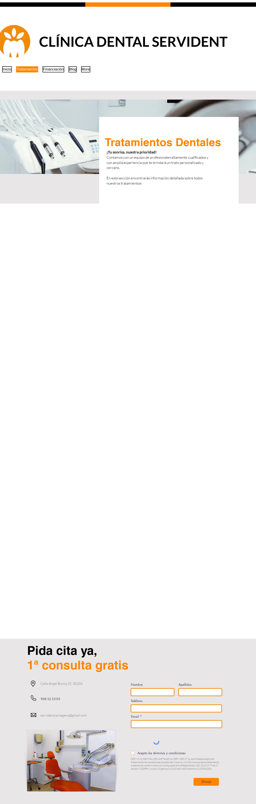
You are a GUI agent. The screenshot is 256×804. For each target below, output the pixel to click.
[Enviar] (206, 782)
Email (135, 716)
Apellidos (185, 684)
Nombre (137, 684)
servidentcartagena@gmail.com (63, 715)
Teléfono (136, 700)
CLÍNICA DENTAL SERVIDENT (133, 41)
